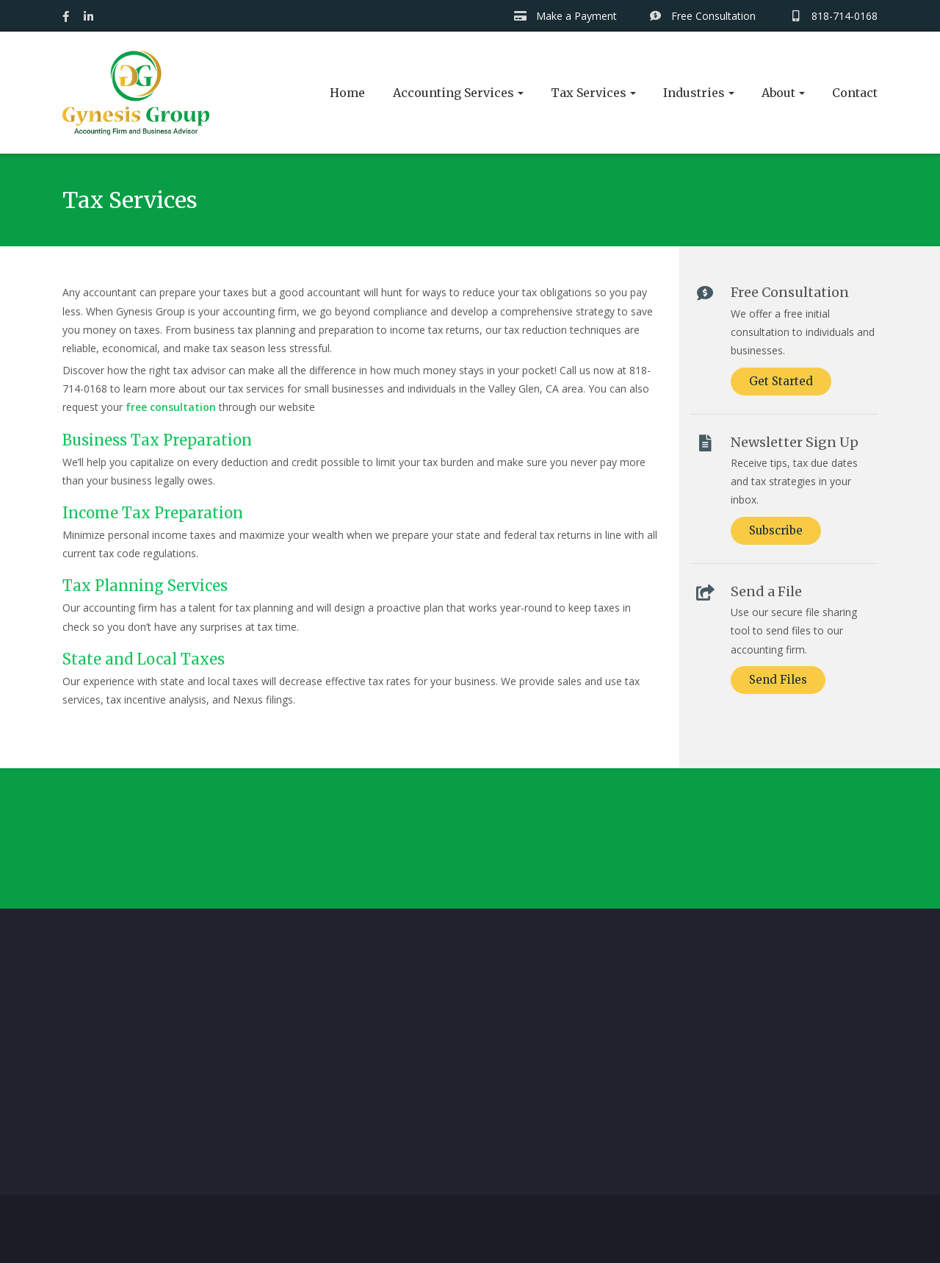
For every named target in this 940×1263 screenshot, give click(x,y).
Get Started (781, 381)
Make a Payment (565, 16)
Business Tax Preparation (157, 440)
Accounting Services (453, 92)
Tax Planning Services (145, 585)
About (778, 92)
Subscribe (776, 530)
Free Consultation (702, 16)
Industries (694, 92)
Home (347, 92)
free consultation (171, 407)
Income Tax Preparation (152, 513)
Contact (855, 92)
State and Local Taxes (143, 659)
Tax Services (588, 92)
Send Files (778, 680)
